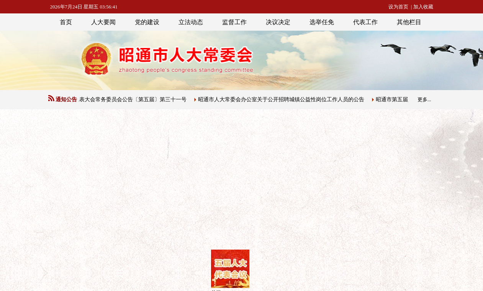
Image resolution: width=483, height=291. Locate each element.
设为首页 (398, 7)
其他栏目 (409, 22)
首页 (66, 22)
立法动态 (190, 22)
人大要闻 (103, 22)
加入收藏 (423, 7)
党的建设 (147, 22)
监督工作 (234, 22)
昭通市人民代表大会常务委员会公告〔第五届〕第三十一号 (118, 99)
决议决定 (278, 22)
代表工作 (365, 22)
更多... (424, 99)
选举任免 (321, 22)
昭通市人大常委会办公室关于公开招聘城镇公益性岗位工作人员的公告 (283, 99)
